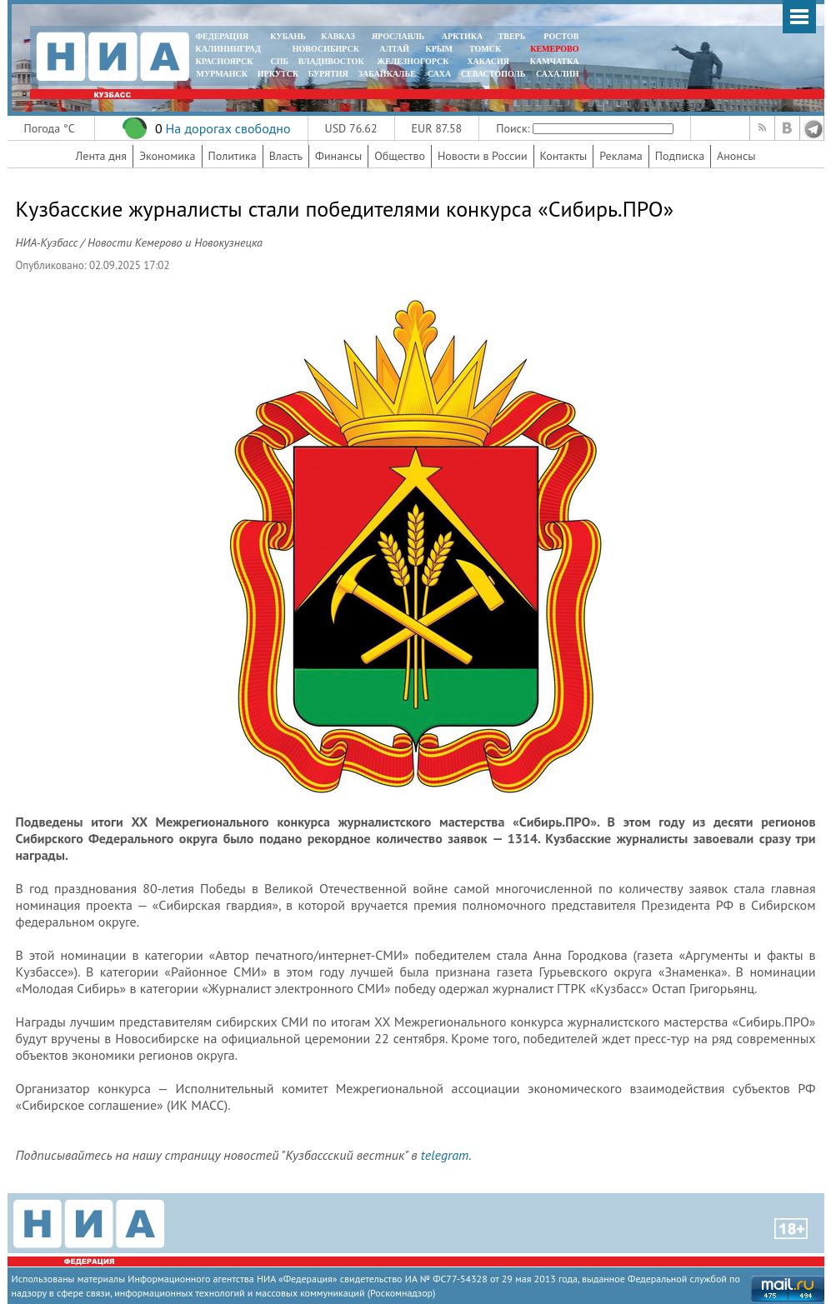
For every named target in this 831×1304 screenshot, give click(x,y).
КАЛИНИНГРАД (228, 48)
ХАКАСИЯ (487, 61)
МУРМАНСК (222, 73)
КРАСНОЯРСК (224, 61)
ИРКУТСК (278, 73)
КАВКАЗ (338, 36)
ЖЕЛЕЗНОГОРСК (412, 61)
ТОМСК (487, 48)
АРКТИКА (462, 36)
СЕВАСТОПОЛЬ (493, 73)
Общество (399, 155)
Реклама (621, 155)
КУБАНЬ (287, 36)
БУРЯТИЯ (328, 73)
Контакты (564, 155)
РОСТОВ (560, 36)
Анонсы (736, 155)
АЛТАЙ (394, 48)
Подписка (679, 155)
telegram (444, 1155)
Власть (286, 155)
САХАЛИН (557, 73)
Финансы (338, 155)
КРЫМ (439, 48)
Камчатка (553, 61)
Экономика (167, 155)
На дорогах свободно (227, 128)
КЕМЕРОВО (554, 48)
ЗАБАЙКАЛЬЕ (388, 73)
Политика (232, 155)
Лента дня (101, 155)
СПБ (279, 61)
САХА (439, 73)
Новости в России (483, 155)
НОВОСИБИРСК (326, 48)
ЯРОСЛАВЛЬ (398, 36)
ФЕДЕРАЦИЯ (222, 36)
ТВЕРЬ (512, 36)
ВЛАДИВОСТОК (331, 61)
